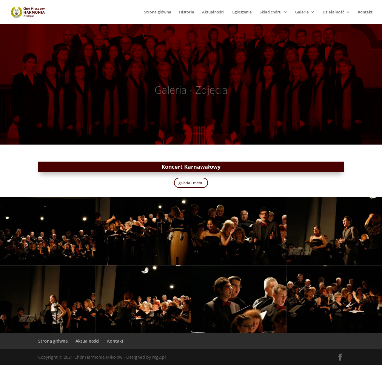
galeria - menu (191, 182)
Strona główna (157, 12)
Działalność (333, 12)
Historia (186, 12)
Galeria (302, 12)
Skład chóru (270, 12)
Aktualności (213, 12)
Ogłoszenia (242, 12)
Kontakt (365, 12)
